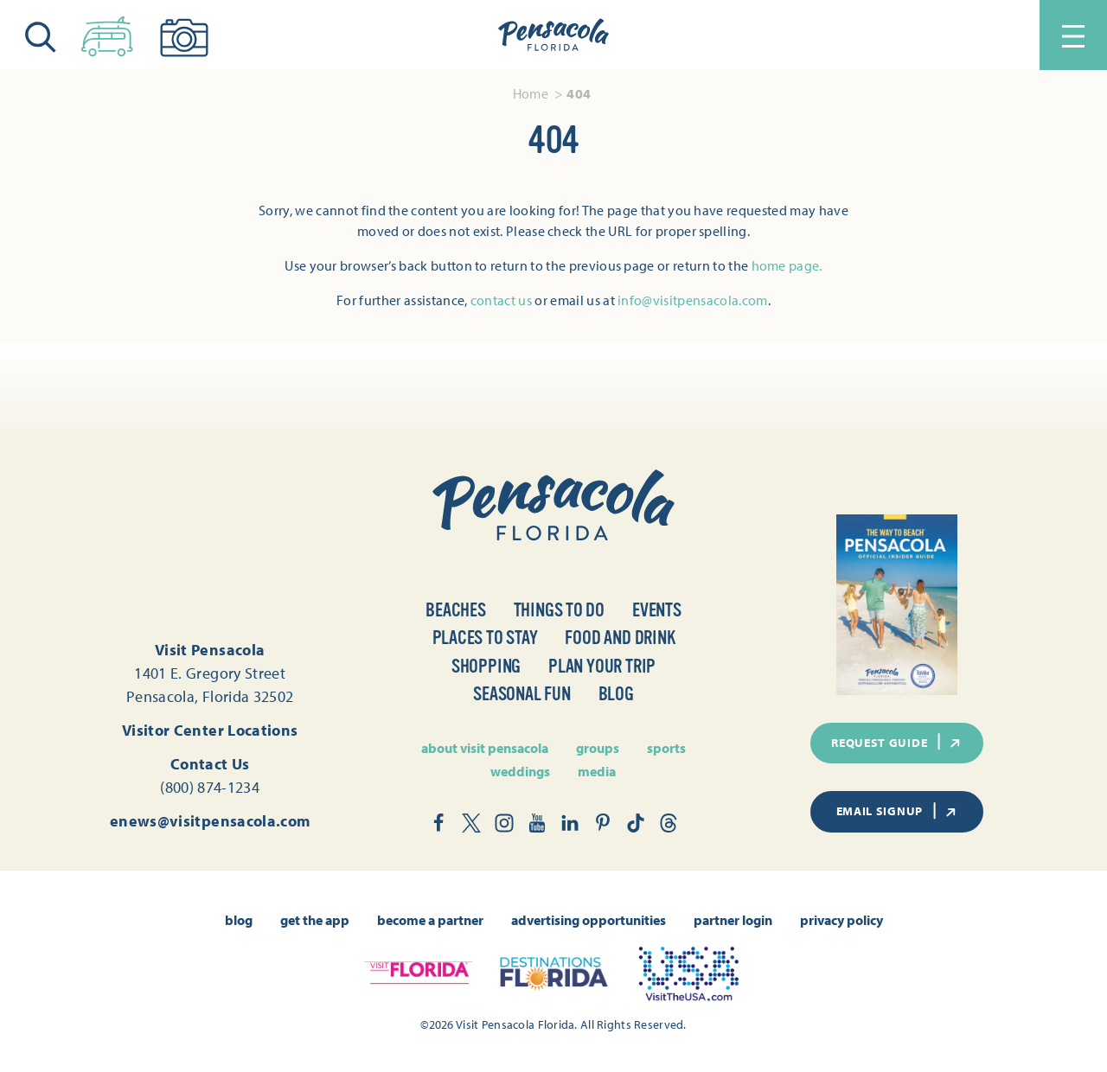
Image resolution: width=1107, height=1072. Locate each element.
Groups (597, 747)
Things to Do (559, 610)
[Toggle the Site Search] (40, 35)
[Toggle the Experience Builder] (107, 32)
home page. (787, 265)
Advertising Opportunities (588, 919)
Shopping (486, 666)
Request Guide (897, 741)
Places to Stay (485, 637)
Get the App (314, 919)
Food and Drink (620, 637)
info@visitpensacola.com (692, 300)
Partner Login (733, 919)
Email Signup (897, 811)
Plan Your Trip (602, 666)
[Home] (553, 35)
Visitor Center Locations (210, 730)
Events (656, 610)
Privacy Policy (841, 919)
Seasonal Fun (521, 694)
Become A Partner (430, 919)
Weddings (520, 771)
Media (597, 771)
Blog (616, 694)
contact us (501, 300)
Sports (666, 747)
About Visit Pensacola (484, 747)
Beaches (455, 610)
